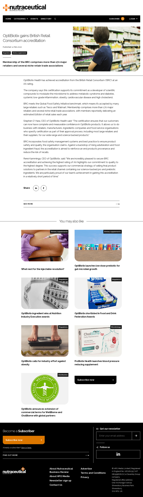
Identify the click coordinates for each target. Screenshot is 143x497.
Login (132, 19)
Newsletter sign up (60, 480)
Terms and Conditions (93, 473)
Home (8, 19)
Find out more (10, 455)
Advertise (86, 468)
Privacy (85, 477)
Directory (46, 19)
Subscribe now (85, 380)
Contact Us (56, 485)
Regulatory (6, 53)
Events (34, 19)
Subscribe (116, 19)
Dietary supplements (19, 53)
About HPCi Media (60, 476)
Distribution (63, 375)
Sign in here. (26, 448)
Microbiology (116, 327)
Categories (20, 19)
